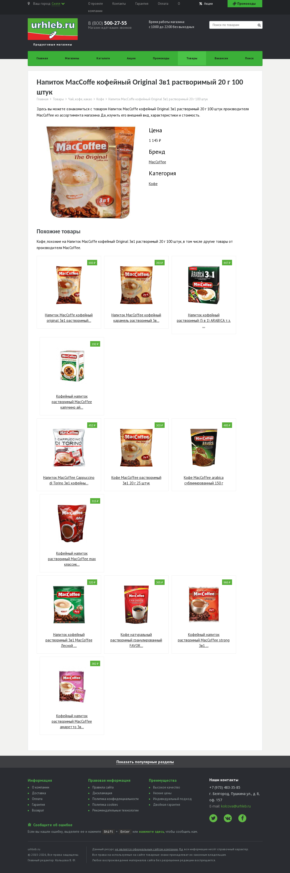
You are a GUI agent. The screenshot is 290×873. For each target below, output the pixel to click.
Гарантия (141, 4)
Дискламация (102, 793)
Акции (206, 4)
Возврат (38, 810)
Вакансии (221, 58)
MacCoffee (157, 162)
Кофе (100, 99)
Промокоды (161, 58)
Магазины (72, 58)
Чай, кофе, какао (80, 99)
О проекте (95, 4)
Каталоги (103, 58)
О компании (40, 787)
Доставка (39, 793)
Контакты (119, 4)
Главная (42, 58)
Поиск (249, 58)
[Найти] (259, 25)
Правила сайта (103, 787)
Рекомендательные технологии (115, 810)
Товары (191, 58)
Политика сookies (105, 804)
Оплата (163, 4)
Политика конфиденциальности (115, 799)
